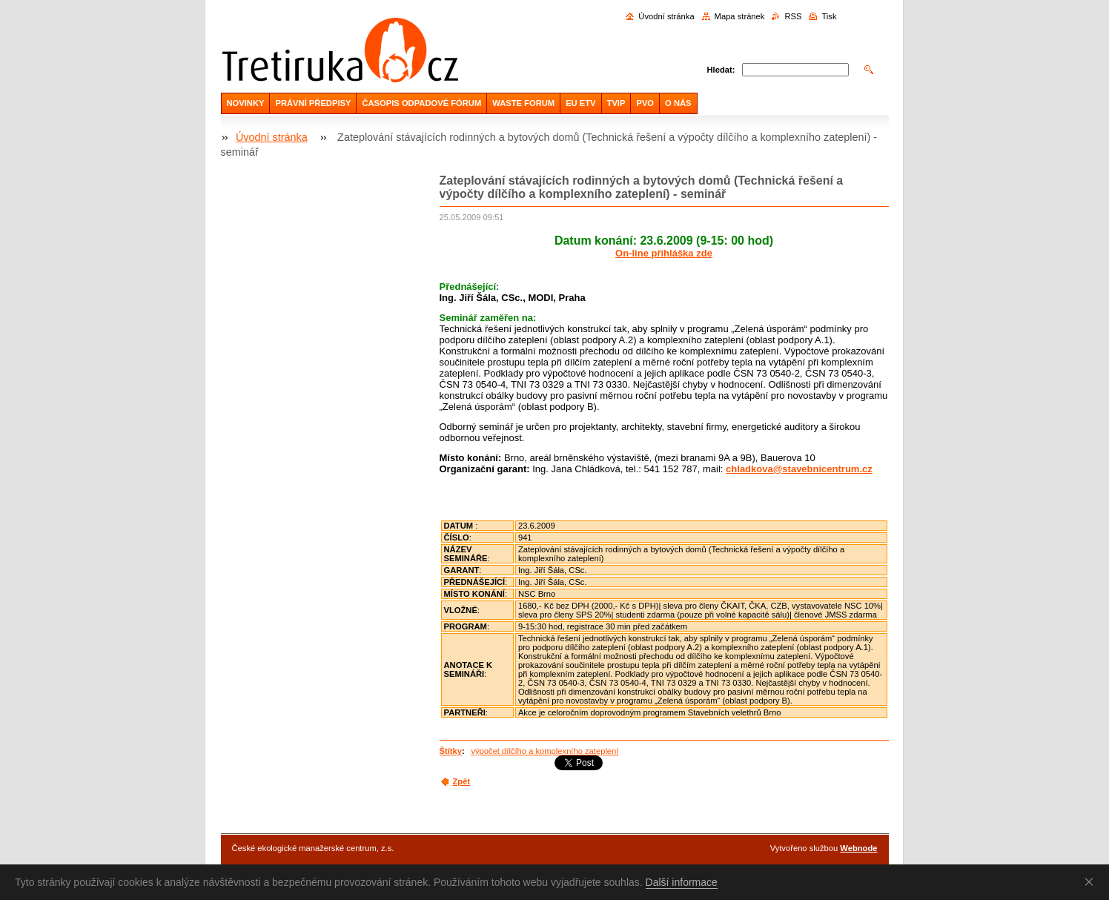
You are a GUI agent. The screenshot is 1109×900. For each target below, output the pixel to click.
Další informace (682, 882)
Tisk (828, 16)
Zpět (462, 781)
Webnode (858, 848)
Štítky (451, 751)
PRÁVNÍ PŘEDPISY (313, 103)
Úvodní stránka (666, 16)
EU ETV (580, 103)
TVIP (616, 103)
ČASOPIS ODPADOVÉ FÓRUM (421, 103)
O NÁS (678, 103)
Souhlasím (1092, 881)
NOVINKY (246, 103)
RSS (792, 16)
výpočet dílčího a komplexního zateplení (544, 751)
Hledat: (721, 69)
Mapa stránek (740, 16)
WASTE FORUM (523, 103)
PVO (645, 103)
